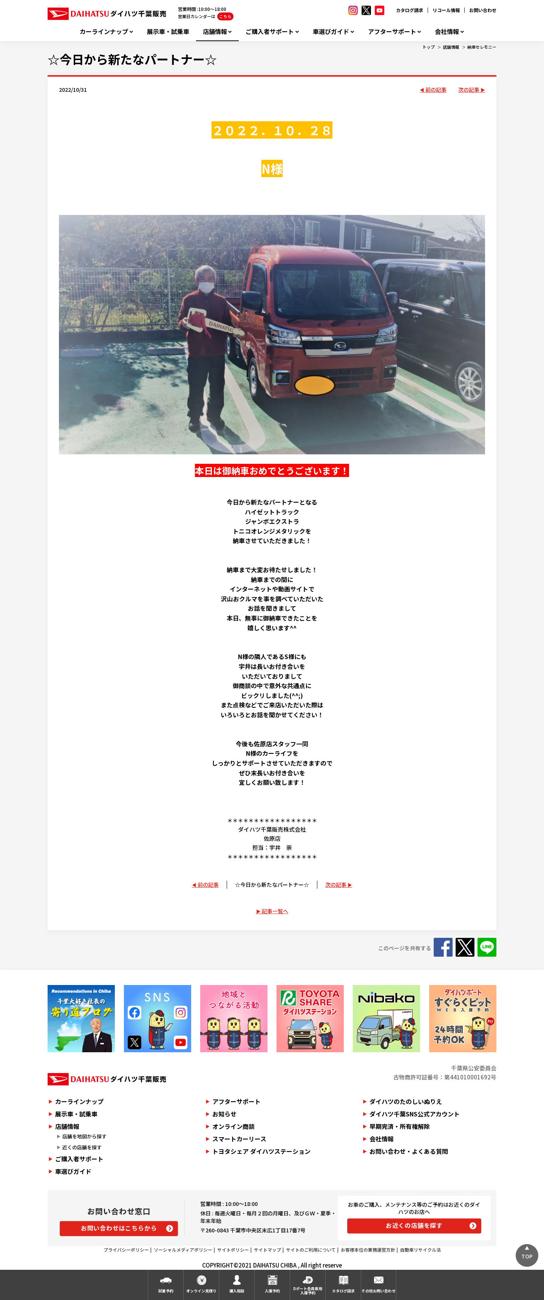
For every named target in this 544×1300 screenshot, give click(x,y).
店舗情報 (215, 32)
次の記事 (468, 89)
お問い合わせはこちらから (119, 1227)
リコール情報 (446, 10)
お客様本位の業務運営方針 (368, 1249)
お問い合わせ (482, 10)
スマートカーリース (239, 1138)
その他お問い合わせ (379, 1291)
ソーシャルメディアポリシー (183, 1249)
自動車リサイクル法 (420, 1249)
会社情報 (447, 32)
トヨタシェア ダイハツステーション (261, 1151)
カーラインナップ (104, 32)
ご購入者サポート (270, 32)
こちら (225, 16)
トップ (428, 47)
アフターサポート (392, 32)
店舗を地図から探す (84, 1136)
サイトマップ (267, 1249)
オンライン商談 (233, 1126)
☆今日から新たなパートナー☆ (132, 59)
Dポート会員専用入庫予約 (307, 1290)
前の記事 (436, 89)
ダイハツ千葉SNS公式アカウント (414, 1113)
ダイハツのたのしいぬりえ (405, 1101)
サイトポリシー (233, 1249)
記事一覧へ (275, 911)
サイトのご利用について (311, 1249)
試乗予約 (165, 1291)
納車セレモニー (481, 47)
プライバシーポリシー (126, 1249)
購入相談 (236, 1291)
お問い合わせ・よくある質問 (408, 1151)
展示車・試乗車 (168, 32)
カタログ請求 (409, 10)
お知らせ (224, 1113)
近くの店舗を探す (82, 1147)
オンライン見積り (201, 1291)
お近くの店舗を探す (414, 1225)
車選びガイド (331, 32)
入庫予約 (272, 1291)
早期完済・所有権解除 (399, 1126)
